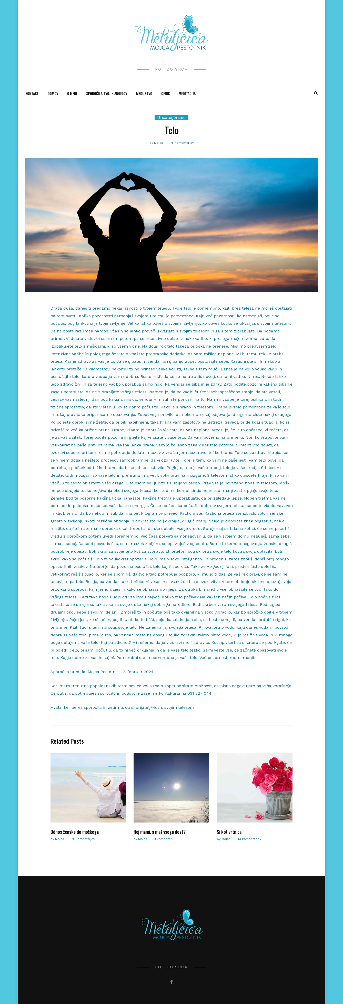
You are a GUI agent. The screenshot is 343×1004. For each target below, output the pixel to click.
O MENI (72, 93)
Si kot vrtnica (229, 831)
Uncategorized (171, 117)
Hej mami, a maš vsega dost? (160, 831)
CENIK (165, 93)
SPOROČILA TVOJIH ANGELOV (106, 93)
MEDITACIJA (187, 93)
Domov (53, 93)
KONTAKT (32, 93)
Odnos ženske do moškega (75, 831)
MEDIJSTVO (144, 93)
